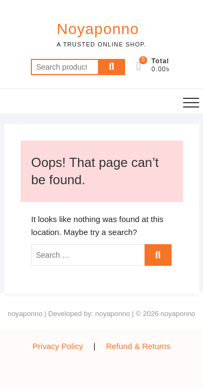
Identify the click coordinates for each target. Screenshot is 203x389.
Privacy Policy (57, 346)
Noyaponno (98, 29)
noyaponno (25, 314)
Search (111, 67)
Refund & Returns (138, 346)
